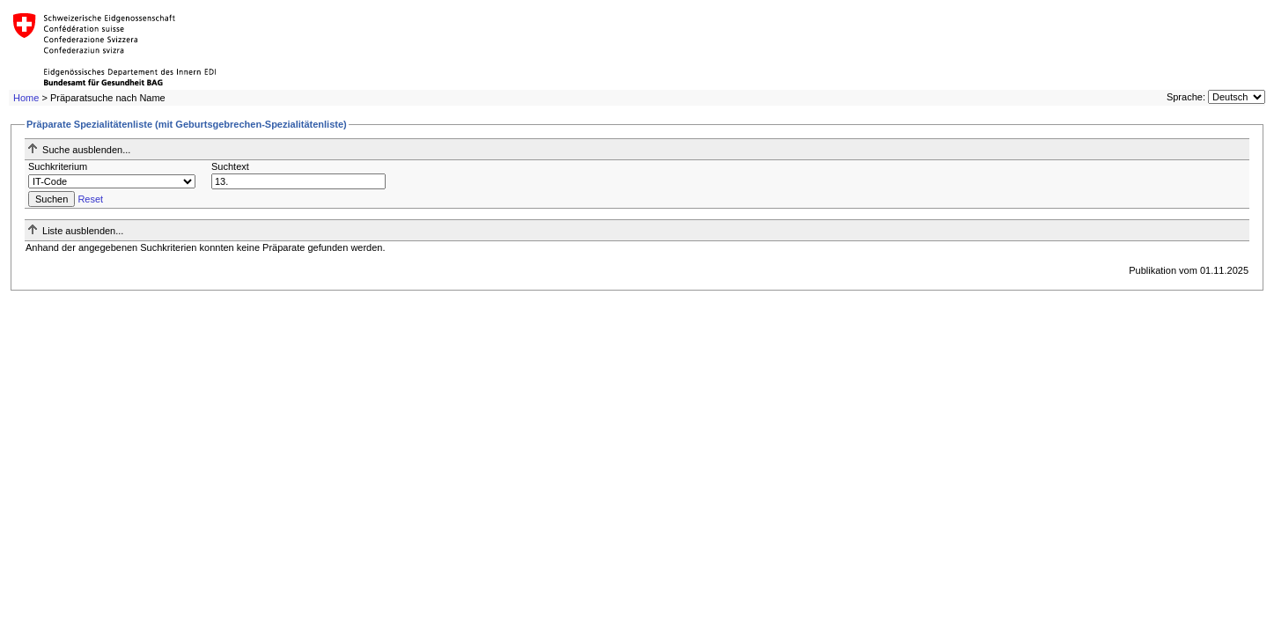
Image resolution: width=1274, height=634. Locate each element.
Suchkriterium (57, 166)
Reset (90, 199)
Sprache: (1186, 97)
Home (26, 97)
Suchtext (230, 166)
